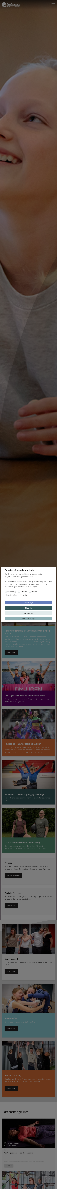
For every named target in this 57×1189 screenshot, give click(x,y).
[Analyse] (30, 592)
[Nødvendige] (6, 592)
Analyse (34, 591)
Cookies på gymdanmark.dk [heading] (19, 570)
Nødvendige (12, 591)
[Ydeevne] (19, 592)
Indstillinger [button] (28, 613)
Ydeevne (24, 591)
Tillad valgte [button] (28, 602)
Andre (25, 595)
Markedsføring (12, 595)
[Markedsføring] (6, 595)
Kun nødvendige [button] (28, 618)
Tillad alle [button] (28, 608)
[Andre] (21, 595)
